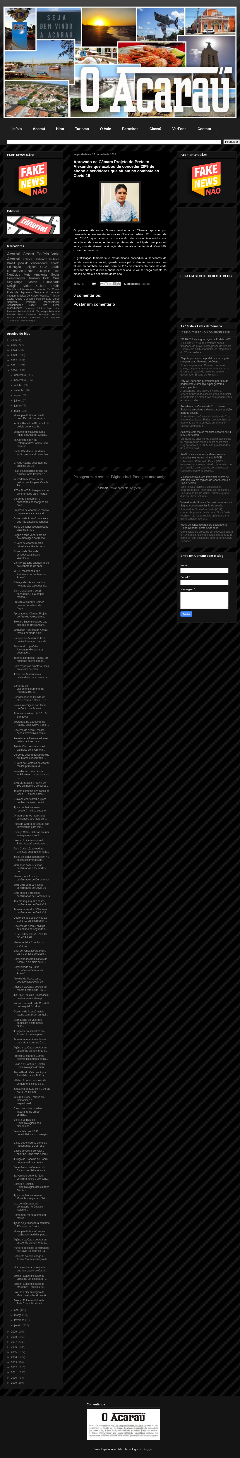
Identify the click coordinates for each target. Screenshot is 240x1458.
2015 (14, 1352)
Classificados (14, 308)
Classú (155, 129)
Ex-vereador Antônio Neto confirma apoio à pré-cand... (31, 1177)
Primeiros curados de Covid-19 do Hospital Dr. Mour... (32, 1005)
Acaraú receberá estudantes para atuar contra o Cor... (30, 1041)
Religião (12, 286)
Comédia (11, 320)
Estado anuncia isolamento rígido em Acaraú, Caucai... (31, 433)
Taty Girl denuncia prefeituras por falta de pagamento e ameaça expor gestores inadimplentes (204, 384)
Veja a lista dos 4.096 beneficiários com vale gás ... (31, 1134)
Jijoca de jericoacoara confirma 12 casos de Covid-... (32, 1224)
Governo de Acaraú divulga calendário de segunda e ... (31, 928)
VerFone (179, 129)
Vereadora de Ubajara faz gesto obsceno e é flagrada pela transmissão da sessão (206, 504)
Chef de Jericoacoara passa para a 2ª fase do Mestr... (30, 952)
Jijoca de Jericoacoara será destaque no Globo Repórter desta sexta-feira (203, 526)
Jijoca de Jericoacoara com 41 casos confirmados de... (31, 858)
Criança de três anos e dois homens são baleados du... (31, 584)
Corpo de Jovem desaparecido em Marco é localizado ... (31, 756)
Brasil (11, 263)
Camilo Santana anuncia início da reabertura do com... (31, 564)
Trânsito (55, 295)
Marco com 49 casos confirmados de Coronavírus (32, 878)
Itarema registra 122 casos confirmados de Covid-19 (30, 903)
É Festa (54, 271)
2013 (14, 1362)
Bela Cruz (51, 278)
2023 (14, 355)
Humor (10, 317)
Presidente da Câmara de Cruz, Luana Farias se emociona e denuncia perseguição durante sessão (206, 409)
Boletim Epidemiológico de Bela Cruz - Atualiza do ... (30, 1302)
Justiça (42, 271)
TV (48, 289)
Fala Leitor (53, 308)
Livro (44, 305)
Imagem (11, 295)
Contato (204, 129)
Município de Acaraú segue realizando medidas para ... (31, 1233)
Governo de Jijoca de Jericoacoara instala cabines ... (27, 554)
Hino (60, 129)
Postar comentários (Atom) (125, 488)
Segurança (14, 282)
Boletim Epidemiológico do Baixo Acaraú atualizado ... (31, 842)
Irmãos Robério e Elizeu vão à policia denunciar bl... (31, 425)
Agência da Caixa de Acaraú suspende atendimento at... (31, 1049)
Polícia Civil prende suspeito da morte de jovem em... (30, 748)
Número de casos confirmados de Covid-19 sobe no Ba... (31, 1249)
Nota (45, 317)
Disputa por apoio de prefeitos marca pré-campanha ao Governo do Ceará (204, 360)
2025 (14, 345)
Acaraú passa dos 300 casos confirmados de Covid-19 (30, 911)
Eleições (30, 267)
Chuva (56, 289)
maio (17, 410)
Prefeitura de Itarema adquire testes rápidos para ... (31, 740)
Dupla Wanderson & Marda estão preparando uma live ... (31, 454)
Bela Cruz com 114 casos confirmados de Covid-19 (30, 886)
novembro (20, 380)
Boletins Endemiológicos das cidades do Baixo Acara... (30, 623)
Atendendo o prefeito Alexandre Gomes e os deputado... (28, 649)
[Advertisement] (120, 436)
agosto (18, 395)
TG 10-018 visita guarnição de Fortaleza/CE (205, 339)
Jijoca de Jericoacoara (32, 263)
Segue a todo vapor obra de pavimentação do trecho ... (31, 536)
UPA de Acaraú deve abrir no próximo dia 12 (30, 464)
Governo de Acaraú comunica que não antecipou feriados (31, 520)
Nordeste (12, 302)
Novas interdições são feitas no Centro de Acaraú (30, 707)
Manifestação (52, 302)
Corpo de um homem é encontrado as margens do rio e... (31, 502)
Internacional (27, 289)
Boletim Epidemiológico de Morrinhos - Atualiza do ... (30, 1285)
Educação (14, 267)
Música (21, 295)
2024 (14, 350)
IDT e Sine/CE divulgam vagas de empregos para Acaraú (31, 492)
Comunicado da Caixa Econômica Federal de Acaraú (28, 970)
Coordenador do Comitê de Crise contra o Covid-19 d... (31, 699)
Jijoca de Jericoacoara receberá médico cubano (30, 809)
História (55, 314)
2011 (14, 1372)
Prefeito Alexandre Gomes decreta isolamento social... (31, 1057)
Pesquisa (44, 295)
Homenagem (16, 278)
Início (17, 129)
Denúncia (35, 317)
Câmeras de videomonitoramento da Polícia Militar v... (29, 689)
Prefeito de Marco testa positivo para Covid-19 (28, 980)
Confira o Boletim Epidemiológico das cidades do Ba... (31, 1187)
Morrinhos (13, 289)
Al (18, 320)
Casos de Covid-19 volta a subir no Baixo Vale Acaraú (31, 1152)
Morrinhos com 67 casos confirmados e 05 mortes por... (30, 868)
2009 (14, 1382)
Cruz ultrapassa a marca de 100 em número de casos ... (31, 784)
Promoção (44, 314)
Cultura (41, 286)
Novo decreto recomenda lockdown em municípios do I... (31, 774)
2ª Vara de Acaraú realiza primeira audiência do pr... (30, 545)
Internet (41, 289)
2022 (14, 360)
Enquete (55, 317)
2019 (14, 1331)
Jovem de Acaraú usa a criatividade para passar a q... (30, 677)
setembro (20, 390)
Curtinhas (31, 314)
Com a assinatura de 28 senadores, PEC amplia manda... (29, 594)
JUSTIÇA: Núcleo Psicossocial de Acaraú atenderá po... (31, 996)
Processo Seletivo (35, 308)
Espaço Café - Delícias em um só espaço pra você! (31, 834)
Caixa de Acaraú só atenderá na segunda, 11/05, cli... (30, 1144)
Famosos (12, 311)
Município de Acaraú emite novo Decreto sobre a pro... (31, 417)
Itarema (12, 271)
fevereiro (19, 1320)
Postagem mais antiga (149, 477)
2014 (14, 1357)
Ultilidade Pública (47, 259)
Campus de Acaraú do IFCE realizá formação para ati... (31, 640)
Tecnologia (42, 311)
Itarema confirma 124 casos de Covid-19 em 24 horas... (32, 792)
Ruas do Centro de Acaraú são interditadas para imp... (31, 825)
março (18, 1315)
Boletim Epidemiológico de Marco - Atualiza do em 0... (31, 1294)
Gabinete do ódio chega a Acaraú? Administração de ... (30, 1259)
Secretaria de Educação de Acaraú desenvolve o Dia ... (31, 723)
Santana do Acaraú (47, 292)
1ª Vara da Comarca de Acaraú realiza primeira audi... (32, 765)
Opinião (31, 311)
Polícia (42, 254)
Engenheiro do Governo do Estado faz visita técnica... (30, 1169)
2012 (14, 1367)
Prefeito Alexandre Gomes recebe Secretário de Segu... (29, 605)
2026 (14, 339)
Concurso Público (34, 298)
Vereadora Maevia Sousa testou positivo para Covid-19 (31, 482)
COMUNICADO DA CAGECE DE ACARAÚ (31, 936)
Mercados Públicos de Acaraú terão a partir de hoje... (31, 631)
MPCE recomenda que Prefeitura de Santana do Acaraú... (30, 574)
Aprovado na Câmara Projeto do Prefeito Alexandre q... (30, 615)
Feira (51, 311)
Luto (48, 298)
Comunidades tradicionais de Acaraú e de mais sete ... (30, 960)
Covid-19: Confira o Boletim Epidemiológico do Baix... (30, 1066)
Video (27, 286)
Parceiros (130, 129)
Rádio (55, 286)
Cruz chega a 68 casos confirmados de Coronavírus (32, 894)
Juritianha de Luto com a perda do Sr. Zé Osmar (32, 1090)
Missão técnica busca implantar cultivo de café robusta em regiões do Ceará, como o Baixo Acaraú (205, 480)
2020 (14, 370)
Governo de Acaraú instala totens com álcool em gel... (31, 1013)
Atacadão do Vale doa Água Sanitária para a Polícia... (30, 1074)
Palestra (31, 302)
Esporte (54, 263)
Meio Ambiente (35, 274)
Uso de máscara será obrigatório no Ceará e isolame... (28, 1206)
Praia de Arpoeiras (19, 292)
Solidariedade (15, 305)
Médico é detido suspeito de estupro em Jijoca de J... (30, 1082)
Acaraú (39, 129)
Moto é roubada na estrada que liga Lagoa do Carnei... (31, 1269)
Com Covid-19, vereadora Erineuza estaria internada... (32, 850)
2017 (14, 1341)
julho (17, 400)
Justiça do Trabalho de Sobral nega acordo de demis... (31, 1161)
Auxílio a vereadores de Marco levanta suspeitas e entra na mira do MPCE (202, 456)
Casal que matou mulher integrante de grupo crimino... (28, 1111)
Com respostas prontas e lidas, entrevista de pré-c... (32, 668)
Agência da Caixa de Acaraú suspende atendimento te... (31, 1241)
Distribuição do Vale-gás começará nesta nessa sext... (28, 1023)
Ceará (28, 254)
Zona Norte (27, 271)
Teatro (21, 314)
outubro (19, 385)
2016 (14, 1346)
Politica (27, 259)
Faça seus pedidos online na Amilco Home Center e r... (30, 472)
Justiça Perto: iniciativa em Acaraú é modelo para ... (29, 1033)
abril (17, 1310)
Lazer (32, 305)
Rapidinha (22, 317)
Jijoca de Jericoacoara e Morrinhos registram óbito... (31, 1197)
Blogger (148, 1449)
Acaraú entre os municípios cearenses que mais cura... (31, 817)
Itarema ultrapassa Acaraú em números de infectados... (31, 659)
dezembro (20, 375)
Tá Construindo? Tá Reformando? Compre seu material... (31, 443)
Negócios (13, 274)
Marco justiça (25, 320)
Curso (56, 298)
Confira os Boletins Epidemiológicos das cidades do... (27, 1123)
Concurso (32, 295)
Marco (32, 282)
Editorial (11, 314)
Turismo (82, 129)
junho (17, 405)
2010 (14, 1377)
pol (34, 320)
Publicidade (51, 282)
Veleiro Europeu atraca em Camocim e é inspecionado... (29, 1100)
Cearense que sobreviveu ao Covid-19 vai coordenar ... (30, 919)
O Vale (105, 129)
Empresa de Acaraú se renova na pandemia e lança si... (31, 512)
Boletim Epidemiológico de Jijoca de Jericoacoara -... (30, 1277)
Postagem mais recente (91, 477)
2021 (14, 365)
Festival (22, 311)
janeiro (18, 1325)
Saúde (55, 267)
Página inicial (121, 477)
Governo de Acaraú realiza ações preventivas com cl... (31, 732)
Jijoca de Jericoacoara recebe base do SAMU (31, 528)
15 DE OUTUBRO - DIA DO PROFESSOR (205, 332)
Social (55, 274)
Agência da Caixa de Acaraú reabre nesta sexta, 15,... (30, 988)
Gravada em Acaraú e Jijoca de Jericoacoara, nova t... (30, 801)
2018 (14, 1336)
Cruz (43, 267)
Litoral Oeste (14, 298)
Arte (57, 311)
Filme (56, 305)
